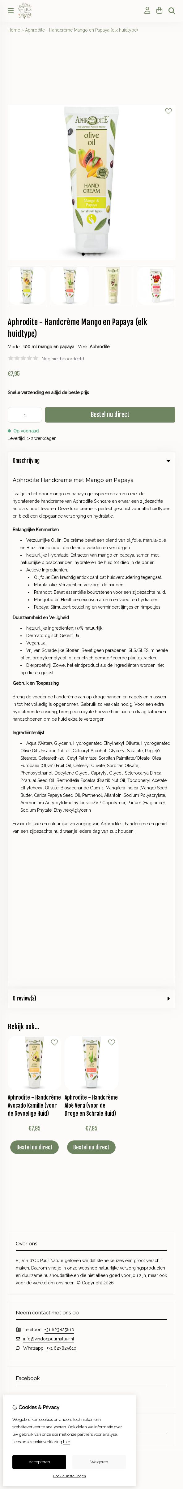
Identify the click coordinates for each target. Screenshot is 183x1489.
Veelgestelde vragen (117, 1074)
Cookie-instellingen (69, 1476)
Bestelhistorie (21, 1053)
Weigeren (99, 1462)
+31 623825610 (59, 814)
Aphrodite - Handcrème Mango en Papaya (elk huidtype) (81, 30)
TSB (171, 1103)
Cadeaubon (108, 979)
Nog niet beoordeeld (63, 358)
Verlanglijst (19, 1063)
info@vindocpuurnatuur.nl (48, 823)
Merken (104, 968)
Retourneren (109, 1053)
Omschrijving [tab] (91, 461)
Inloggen (17, 1042)
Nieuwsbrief (19, 1074)
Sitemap (105, 1063)
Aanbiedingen (111, 989)
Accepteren (39, 1462)
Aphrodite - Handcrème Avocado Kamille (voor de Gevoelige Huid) (34, 590)
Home (14, 30)
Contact (105, 1042)
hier (66, 1441)
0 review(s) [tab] (91, 483)
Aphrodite (99, 346)
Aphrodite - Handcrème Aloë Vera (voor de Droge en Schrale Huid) (91, 590)
